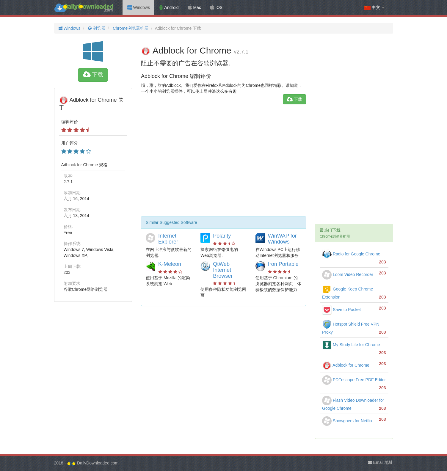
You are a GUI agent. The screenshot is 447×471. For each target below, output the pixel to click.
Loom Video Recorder (347, 274)
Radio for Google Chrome (351, 254)
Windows (138, 7)
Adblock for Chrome (345, 365)
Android (168, 7)
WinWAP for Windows (282, 239)
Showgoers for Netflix (347, 420)
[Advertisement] (223, 162)
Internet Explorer (168, 239)
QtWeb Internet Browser (223, 270)
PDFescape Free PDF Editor (354, 379)
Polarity (222, 236)
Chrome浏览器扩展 (130, 28)
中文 (374, 7)
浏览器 (96, 28)
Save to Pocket (341, 309)
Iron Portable (283, 264)
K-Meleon (169, 264)
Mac (194, 7)
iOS (216, 7)
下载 (93, 75)
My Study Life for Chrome (351, 344)
